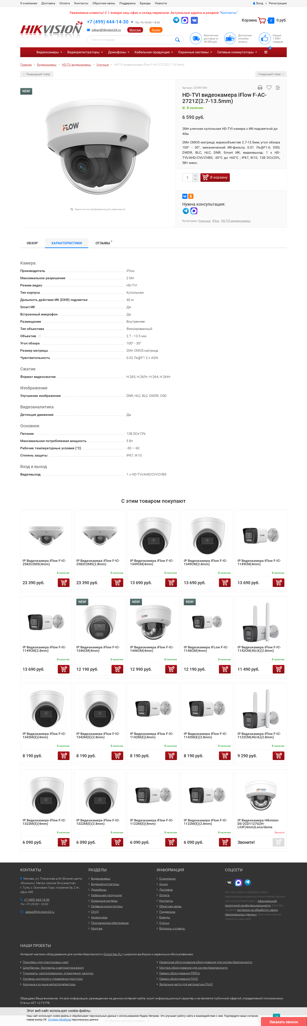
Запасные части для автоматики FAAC (186, 984)
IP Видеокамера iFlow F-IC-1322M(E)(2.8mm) (98, 822)
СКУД (95, 911)
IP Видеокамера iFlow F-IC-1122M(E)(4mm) (151, 822)
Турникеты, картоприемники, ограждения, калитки (58, 973)
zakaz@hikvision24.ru (106, 30)
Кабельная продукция (152, 52)
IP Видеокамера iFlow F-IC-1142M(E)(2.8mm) (205, 735)
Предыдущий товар (36, 74)
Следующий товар (271, 74)
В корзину (218, 177)
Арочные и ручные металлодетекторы (49, 984)
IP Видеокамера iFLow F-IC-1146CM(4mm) (206, 649)
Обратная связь (104, 3)
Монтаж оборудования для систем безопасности (193, 967)
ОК (276, 1016)
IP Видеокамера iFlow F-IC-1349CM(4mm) (151, 562)
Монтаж (135, 30)
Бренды (145, 3)
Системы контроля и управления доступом (53, 978)
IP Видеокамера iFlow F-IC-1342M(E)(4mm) (44, 735)
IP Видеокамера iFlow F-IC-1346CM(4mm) (98, 649)
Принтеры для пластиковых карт (46, 962)
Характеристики (66, 243)
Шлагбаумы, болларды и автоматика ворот (53, 967)
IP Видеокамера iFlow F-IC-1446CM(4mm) (151, 649)
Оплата (64, 3)
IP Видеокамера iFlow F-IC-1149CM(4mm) (259, 562)
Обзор (32, 243)
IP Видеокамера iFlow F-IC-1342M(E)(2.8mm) (98, 735)
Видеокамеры (47, 52)
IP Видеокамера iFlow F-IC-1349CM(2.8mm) (205, 562)
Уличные (204, 221)
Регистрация (278, 3)
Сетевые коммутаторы (235, 52)
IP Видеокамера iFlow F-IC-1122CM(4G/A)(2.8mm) (259, 735)
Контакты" (229, 13)
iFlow (215, 221)
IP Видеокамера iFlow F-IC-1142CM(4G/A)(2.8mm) (259, 649)
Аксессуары (99, 917)
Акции (156, 30)
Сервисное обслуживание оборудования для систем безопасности (205, 962)
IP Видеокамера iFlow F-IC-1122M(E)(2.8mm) (205, 822)
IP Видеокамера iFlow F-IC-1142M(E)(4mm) (151, 735)
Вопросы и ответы (172, 928)
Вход (258, 3)
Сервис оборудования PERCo (179, 973)
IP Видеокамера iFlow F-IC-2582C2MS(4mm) (44, 562)
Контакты (81, 3)
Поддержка (127, 3)
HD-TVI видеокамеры (236, 221)
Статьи (164, 923)
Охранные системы (193, 52)
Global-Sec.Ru (112, 954)
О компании (28, 3)
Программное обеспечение (110, 923)
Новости (161, 3)
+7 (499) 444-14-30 (108, 22)
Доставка (48, 3)
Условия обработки (59, 1019)
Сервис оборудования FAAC (178, 978)
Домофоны (117, 52)
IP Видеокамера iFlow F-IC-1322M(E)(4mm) (44, 822)
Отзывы (104, 242)
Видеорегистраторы (83, 52)
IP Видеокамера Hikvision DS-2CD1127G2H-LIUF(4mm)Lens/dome (257, 823)
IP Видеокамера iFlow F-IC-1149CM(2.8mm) (44, 649)
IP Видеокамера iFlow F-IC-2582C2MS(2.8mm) (98, 562)
